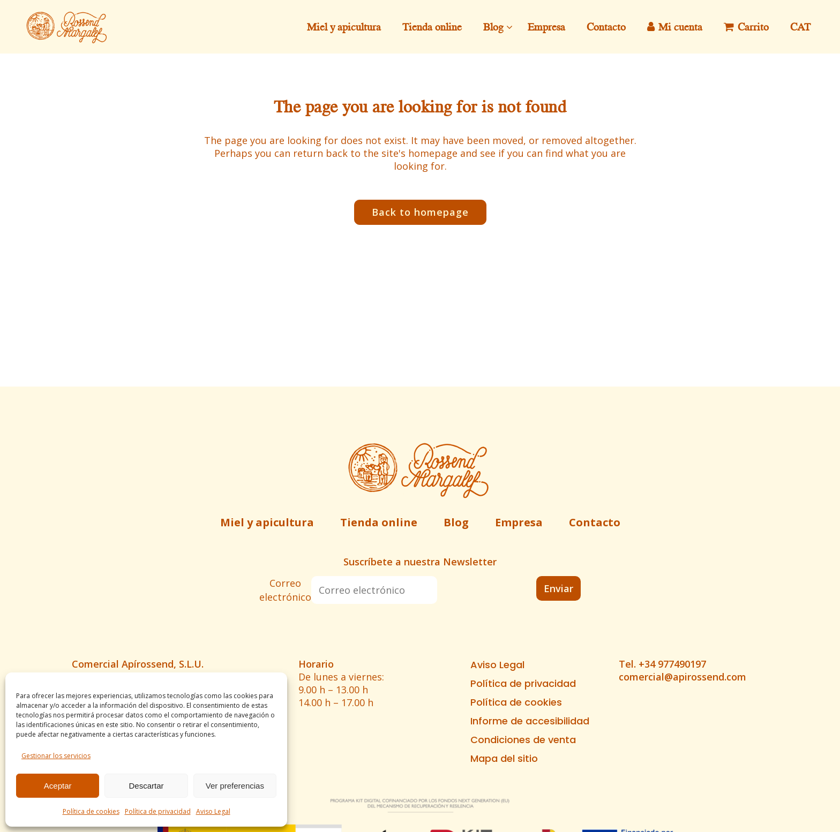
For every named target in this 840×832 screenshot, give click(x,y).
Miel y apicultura (267, 522)
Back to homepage (420, 212)
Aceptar (58, 785)
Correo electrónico (285, 590)
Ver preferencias (235, 785)
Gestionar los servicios (56, 755)
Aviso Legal (213, 811)
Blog (456, 522)
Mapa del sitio (504, 759)
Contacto (594, 522)
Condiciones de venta (523, 740)
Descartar (146, 785)
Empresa (519, 522)
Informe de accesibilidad (529, 721)
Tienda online (378, 522)
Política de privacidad (158, 811)
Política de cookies (91, 811)
